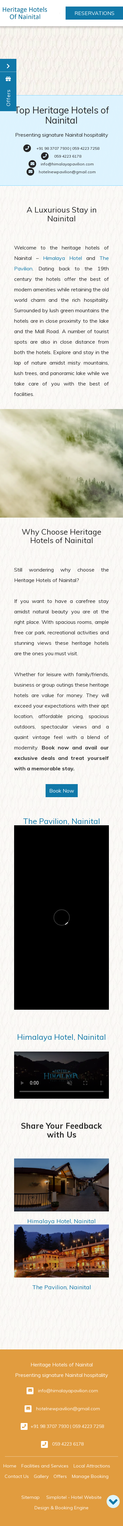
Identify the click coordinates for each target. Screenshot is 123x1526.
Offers (60, 1476)
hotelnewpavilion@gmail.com (68, 1409)
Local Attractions (91, 1466)
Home (9, 1466)
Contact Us (17, 1476)
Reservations (94, 13)
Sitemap (30, 1497)
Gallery (41, 1476)
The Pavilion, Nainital (61, 821)
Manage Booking (90, 1476)
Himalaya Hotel (62, 258)
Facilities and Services (45, 1466)
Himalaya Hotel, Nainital (61, 1037)
